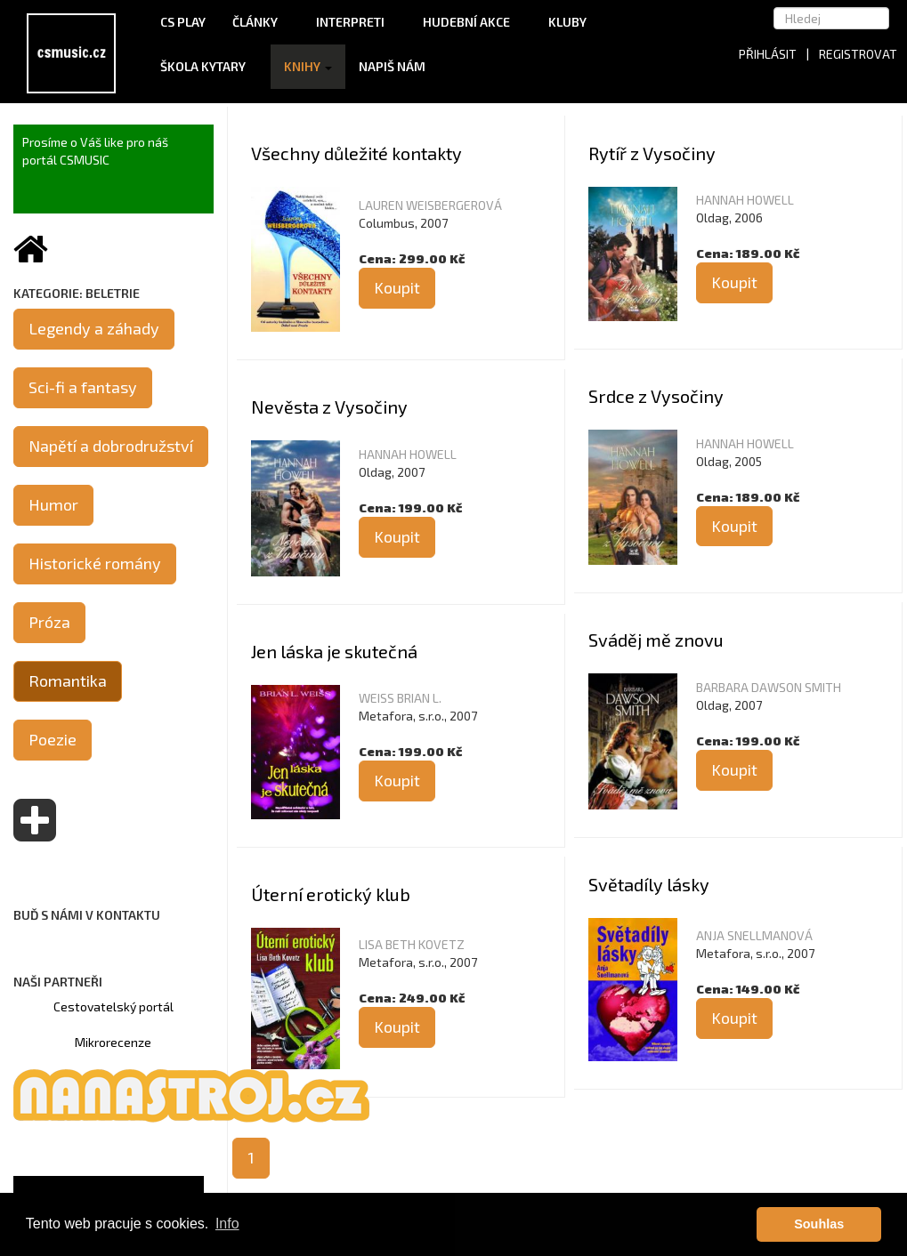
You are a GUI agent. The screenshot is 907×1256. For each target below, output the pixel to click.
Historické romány (94, 563)
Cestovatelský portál (113, 1006)
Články (260, 21)
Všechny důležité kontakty (356, 153)
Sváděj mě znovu (656, 639)
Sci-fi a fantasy (82, 387)
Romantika (67, 680)
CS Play (183, 21)
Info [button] (227, 1223)
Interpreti (356, 21)
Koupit (397, 287)
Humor (53, 504)
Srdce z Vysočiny (656, 396)
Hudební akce (472, 21)
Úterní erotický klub (330, 894)
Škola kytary (208, 66)
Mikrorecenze (113, 1042)
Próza (49, 622)
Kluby (567, 21)
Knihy (308, 66)
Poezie (52, 739)
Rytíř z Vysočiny (652, 153)
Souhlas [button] (819, 1224)
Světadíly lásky (648, 884)
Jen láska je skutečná (334, 651)
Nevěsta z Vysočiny (329, 406)
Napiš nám (392, 66)
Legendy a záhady (93, 328)
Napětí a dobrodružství (110, 445)
